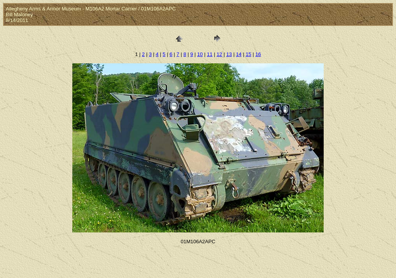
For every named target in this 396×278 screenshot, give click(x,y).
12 (219, 54)
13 (229, 54)
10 (200, 54)
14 (238, 54)
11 (209, 54)
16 (258, 54)
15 (248, 54)
